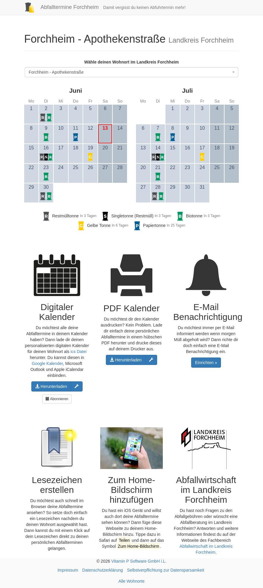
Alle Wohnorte (131, 581)
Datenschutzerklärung (102, 570)
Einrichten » (206, 362)
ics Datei (78, 351)
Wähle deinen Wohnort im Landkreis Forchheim (131, 62)
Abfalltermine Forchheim (59, 7)
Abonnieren (57, 399)
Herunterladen (51, 386)
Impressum (68, 570)
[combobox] (131, 72)
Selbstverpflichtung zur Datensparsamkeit (165, 570)
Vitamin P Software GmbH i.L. (138, 561)
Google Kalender (47, 363)
